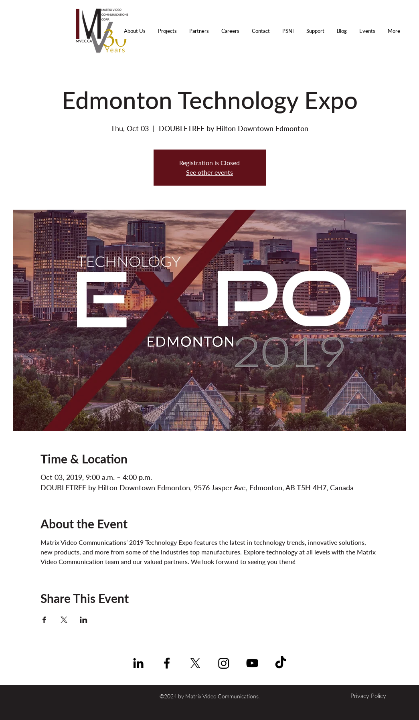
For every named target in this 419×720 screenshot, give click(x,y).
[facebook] (167, 663)
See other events (209, 172)
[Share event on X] (64, 620)
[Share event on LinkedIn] (83, 620)
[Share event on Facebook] (44, 620)
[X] (195, 663)
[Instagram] (224, 663)
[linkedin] (138, 663)
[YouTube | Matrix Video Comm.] (252, 663)
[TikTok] (280, 663)
